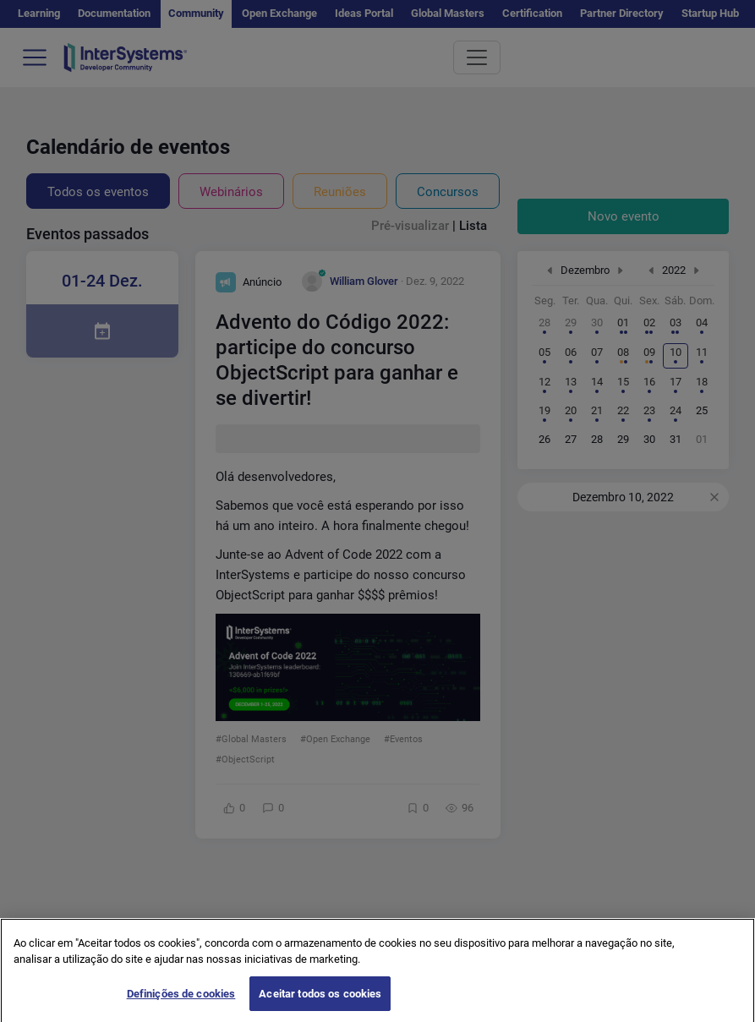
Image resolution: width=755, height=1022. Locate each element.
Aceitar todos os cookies (320, 1003)
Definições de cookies (181, 1003)
